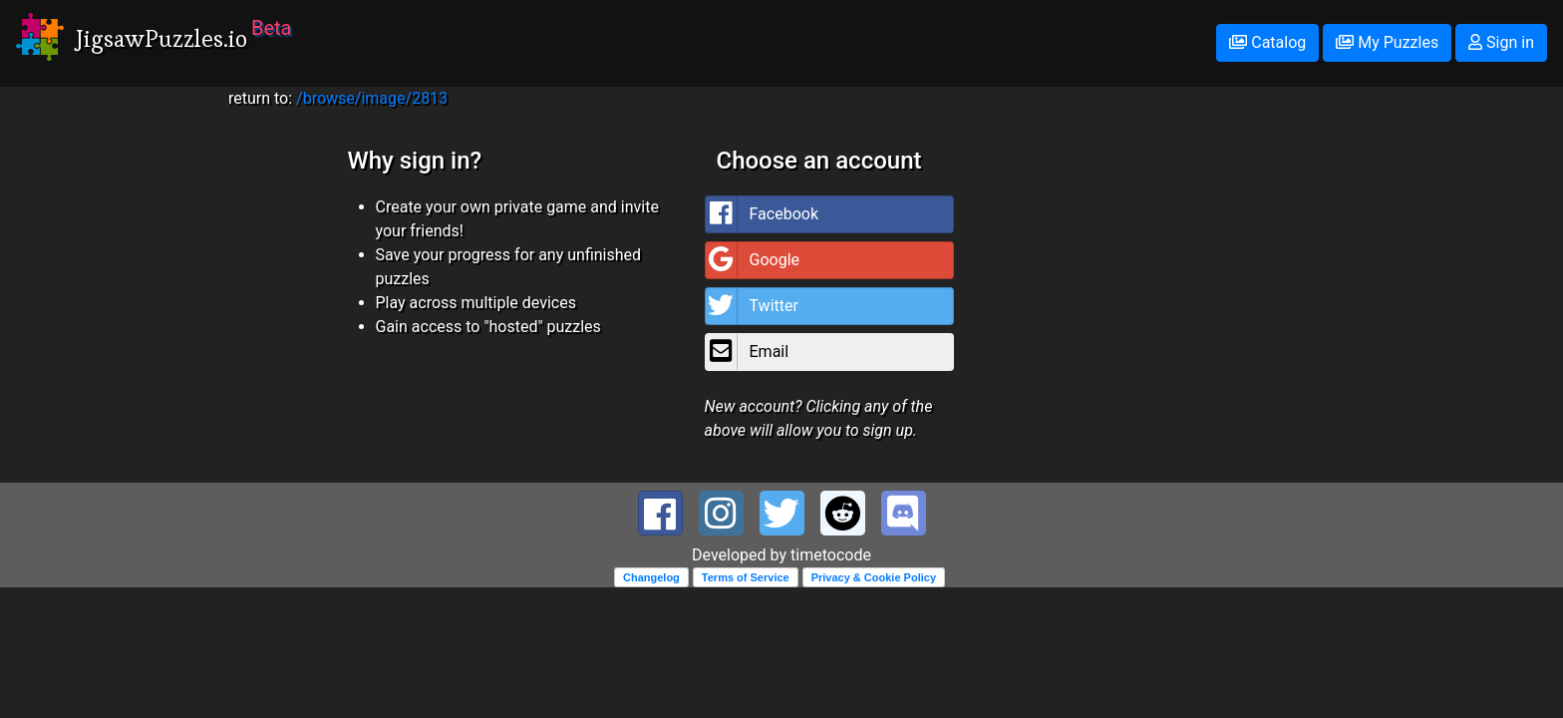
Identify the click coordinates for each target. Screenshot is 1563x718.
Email (747, 352)
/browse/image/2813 (372, 98)
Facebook (762, 214)
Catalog (1267, 42)
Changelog (651, 577)
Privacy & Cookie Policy (873, 577)
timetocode (830, 554)
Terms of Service (745, 577)
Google (753, 260)
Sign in (1501, 42)
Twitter (752, 306)
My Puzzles (1387, 42)
